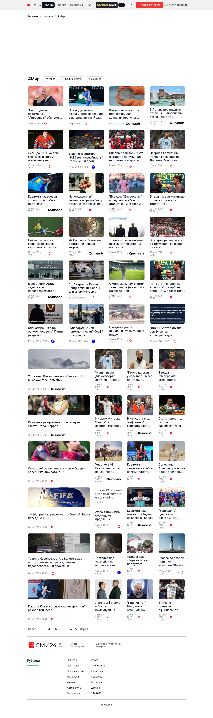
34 (70, 629)
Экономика (98, 665)
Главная (33, 16)
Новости (48, 5)
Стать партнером (150, 5)
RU (121, 5)
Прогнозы (76, 5)
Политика (97, 671)
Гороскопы (73, 693)
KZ (130, 5)
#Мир (61, 16)
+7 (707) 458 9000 (175, 5)
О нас (61, 645)
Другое (95, 687)
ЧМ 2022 (96, 693)
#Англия (50, 79)
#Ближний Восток (71, 79)
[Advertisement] (106, 48)
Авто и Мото (74, 687)
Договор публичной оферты (108, 645)
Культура (96, 676)
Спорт (62, 5)
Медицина (97, 682)
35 (75, 629)
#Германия (94, 79)
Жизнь (71, 682)
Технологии (73, 676)
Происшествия (75, 671)
